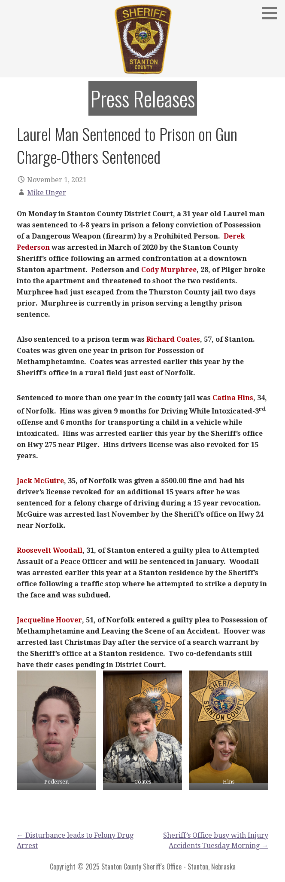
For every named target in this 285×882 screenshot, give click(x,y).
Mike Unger (46, 193)
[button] (272, 13)
